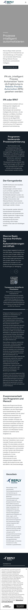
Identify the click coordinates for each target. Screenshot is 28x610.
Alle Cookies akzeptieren (20, 606)
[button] (10, 67)
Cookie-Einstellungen (7, 606)
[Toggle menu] (25, 2)
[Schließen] (26, 569)
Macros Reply (11, 474)
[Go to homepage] (10, 2)
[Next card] (16, 271)
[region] (14, 589)
